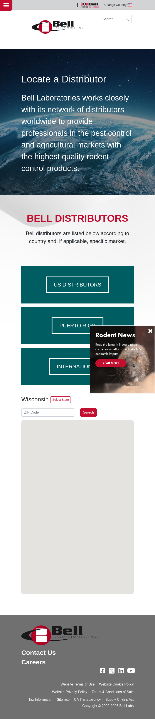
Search (88, 412)
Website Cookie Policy (116, 684)
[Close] (150, 331)
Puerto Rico (77, 325)
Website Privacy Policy (69, 692)
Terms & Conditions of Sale (113, 692)
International (77, 366)
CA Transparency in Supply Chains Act (104, 699)
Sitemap (63, 699)
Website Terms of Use (78, 684)
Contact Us (38, 652)
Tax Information (40, 699)
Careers (33, 662)
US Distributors (77, 285)
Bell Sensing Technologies (90, 5)
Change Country (118, 5)
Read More (111, 363)
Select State (60, 399)
